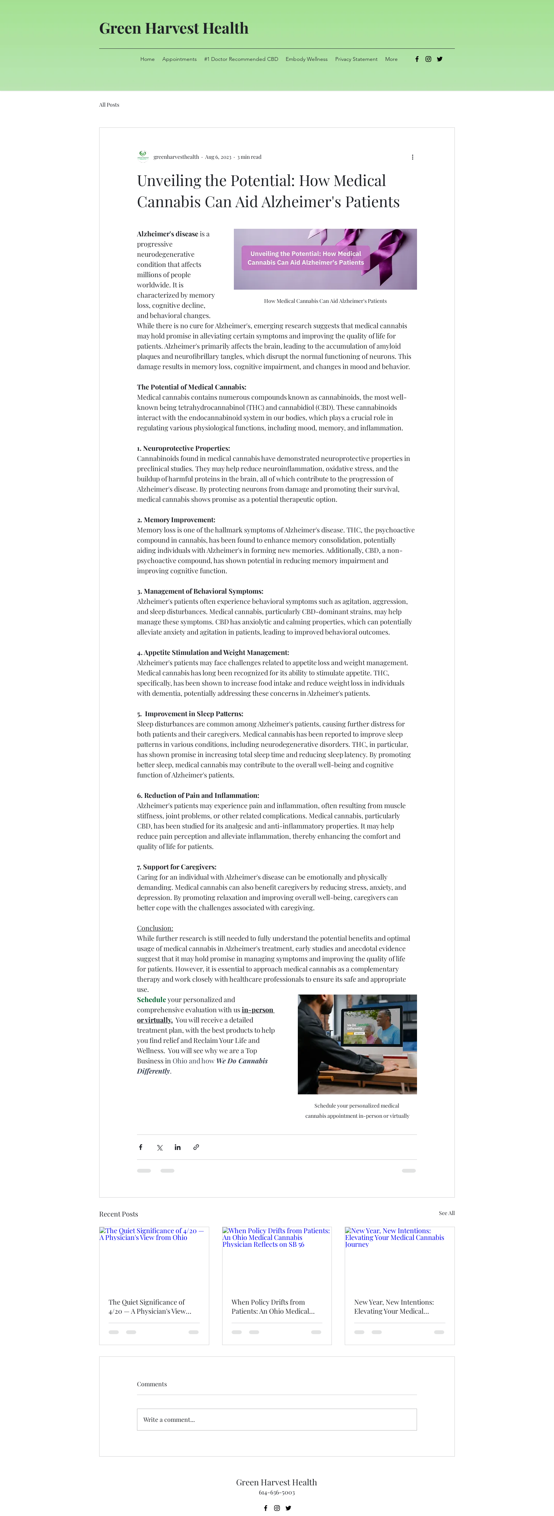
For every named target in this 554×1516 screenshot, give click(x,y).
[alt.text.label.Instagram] (428, 59)
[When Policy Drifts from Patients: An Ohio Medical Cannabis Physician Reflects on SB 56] (277, 1257)
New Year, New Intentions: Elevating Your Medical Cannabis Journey (394, 1306)
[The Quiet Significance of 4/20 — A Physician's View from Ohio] (154, 1257)
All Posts (109, 104)
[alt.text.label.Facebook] (417, 59)
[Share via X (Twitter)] (159, 1147)
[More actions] (412, 156)
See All (447, 1213)
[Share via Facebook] (140, 1147)
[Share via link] (196, 1147)
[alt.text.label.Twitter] (440, 59)
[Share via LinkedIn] (177, 1147)
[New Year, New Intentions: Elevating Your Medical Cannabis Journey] (399, 1257)
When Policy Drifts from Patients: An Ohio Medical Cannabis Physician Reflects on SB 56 (274, 1306)
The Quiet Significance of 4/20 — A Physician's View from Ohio (147, 1306)
